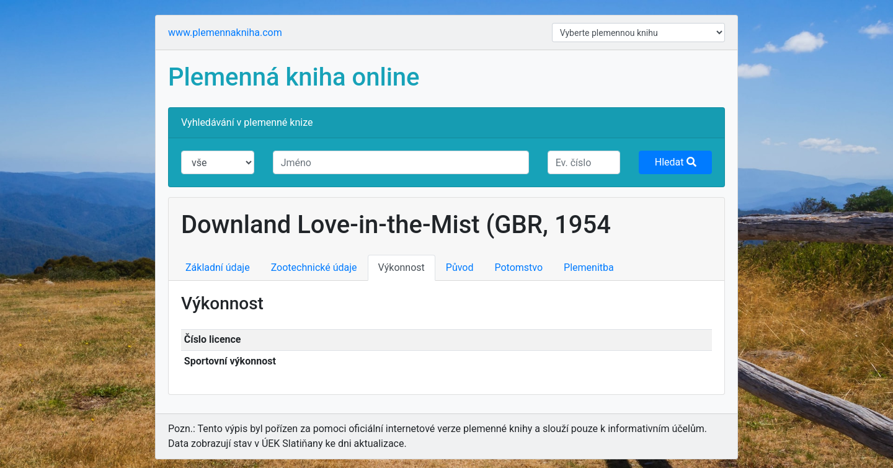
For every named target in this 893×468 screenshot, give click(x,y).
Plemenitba (589, 267)
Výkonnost (401, 267)
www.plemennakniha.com (225, 32)
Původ (460, 267)
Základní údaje (217, 267)
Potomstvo (519, 267)
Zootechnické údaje (314, 267)
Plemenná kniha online (294, 77)
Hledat (675, 162)
